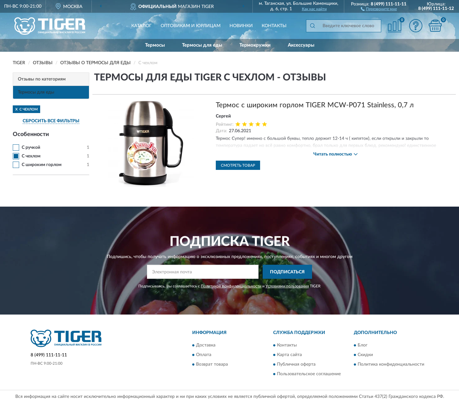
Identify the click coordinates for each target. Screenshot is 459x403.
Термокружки (255, 45)
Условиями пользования (287, 286)
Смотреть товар (238, 165)
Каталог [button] (141, 26)
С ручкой (31, 147)
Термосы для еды (202, 45)
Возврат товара (212, 364)
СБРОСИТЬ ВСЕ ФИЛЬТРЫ (51, 121)
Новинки (241, 26)
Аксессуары (301, 45)
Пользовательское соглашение (309, 374)
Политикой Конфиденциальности (231, 286)
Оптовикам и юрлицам (191, 26)
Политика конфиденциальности (391, 364)
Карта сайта (289, 355)
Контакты (274, 26)
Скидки (365, 355)
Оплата (203, 355)
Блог (363, 345)
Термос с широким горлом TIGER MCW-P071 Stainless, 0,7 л (315, 105)
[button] (379, 9)
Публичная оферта (296, 364)
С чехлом (31, 156)
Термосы (155, 45)
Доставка (205, 345)
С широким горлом (42, 165)
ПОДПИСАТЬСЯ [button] (287, 272)
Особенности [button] (31, 134)
